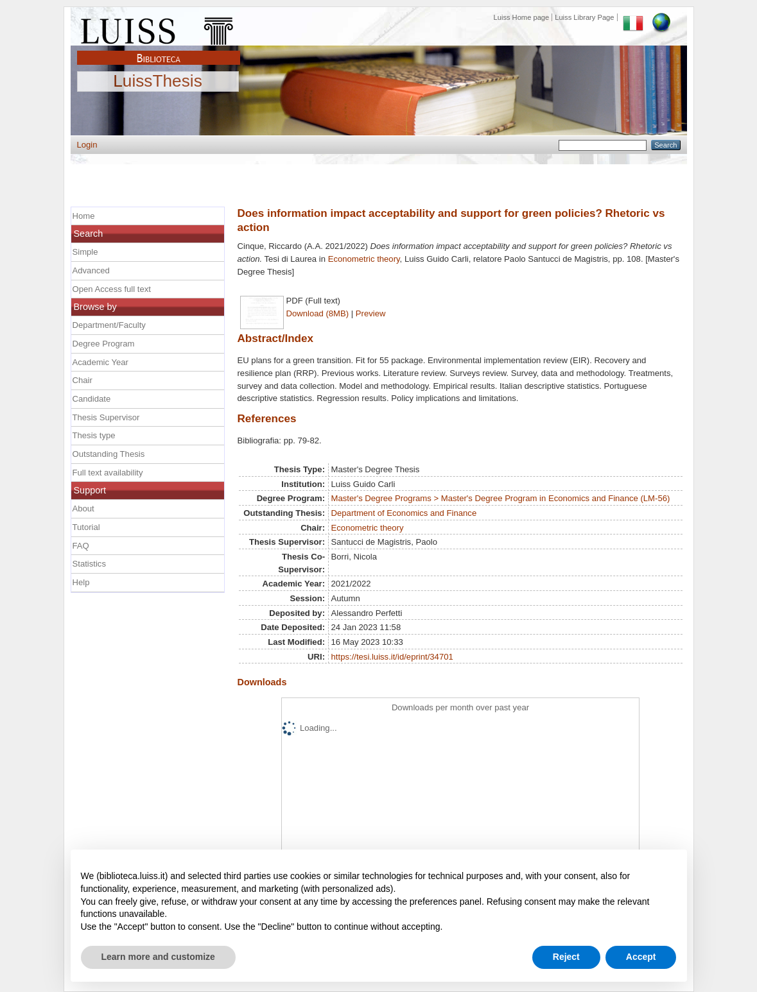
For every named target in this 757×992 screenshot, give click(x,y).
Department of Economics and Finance (404, 513)
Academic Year (100, 362)
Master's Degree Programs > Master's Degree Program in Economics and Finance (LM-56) (500, 498)
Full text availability (108, 472)
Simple (85, 252)
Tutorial (86, 527)
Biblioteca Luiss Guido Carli (158, 50)
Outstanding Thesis (109, 454)
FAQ (81, 546)
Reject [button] (566, 957)
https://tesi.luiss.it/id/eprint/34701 (392, 657)
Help (81, 582)
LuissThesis (157, 81)
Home (84, 216)
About (83, 508)
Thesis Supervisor (106, 417)
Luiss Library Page (584, 17)
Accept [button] (641, 957)
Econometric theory (364, 259)
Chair (82, 380)
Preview (371, 313)
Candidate (92, 399)
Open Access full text (112, 289)
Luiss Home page (522, 17)
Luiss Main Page (158, 28)
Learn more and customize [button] (158, 957)
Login (87, 145)
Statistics (89, 564)
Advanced (91, 270)
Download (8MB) (317, 313)
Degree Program (104, 343)
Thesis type (94, 435)
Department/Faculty (109, 325)
